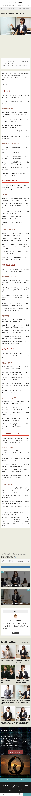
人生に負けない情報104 (15, 2)
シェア (11, 794)
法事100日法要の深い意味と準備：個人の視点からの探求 (23, 701)
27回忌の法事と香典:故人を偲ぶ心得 (8, 681)
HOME (3, 8)
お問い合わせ (15, 787)
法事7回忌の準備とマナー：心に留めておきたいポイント (8, 722)
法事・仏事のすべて (27, 8)
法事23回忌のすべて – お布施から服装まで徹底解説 (22, 681)
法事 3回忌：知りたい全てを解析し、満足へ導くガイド (23, 722)
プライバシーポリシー (15, 785)
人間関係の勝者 (21, 5)
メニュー (19, 794)
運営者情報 (5, 785)
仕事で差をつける (12, 5)
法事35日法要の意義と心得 (7, 660)
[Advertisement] (15, 47)
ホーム (4, 794)
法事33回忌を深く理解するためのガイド (22, 661)
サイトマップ (25, 785)
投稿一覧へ (15, 632)
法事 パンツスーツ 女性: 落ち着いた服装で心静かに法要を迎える (8, 702)
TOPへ (27, 794)
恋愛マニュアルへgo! (15, 752)
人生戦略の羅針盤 (4, 5)
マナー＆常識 (18, 8)
